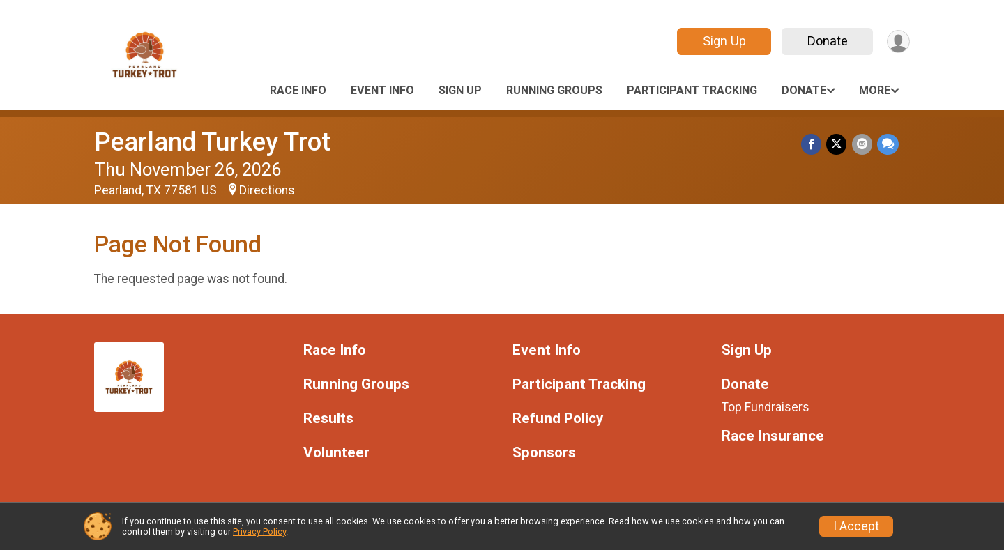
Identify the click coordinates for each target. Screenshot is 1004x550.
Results (328, 419)
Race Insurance (773, 436)
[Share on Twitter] (838, 145)
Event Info (382, 90)
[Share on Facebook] (814, 145)
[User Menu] (897, 41)
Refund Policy (557, 419)
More (874, 90)
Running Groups (554, 90)
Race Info (298, 90)
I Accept (856, 526)
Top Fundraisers (765, 407)
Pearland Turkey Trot (212, 142)
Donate (825, 40)
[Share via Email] (863, 145)
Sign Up (721, 40)
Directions (267, 190)
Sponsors (544, 453)
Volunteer (336, 453)
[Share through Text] (888, 145)
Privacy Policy (259, 531)
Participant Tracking (692, 90)
